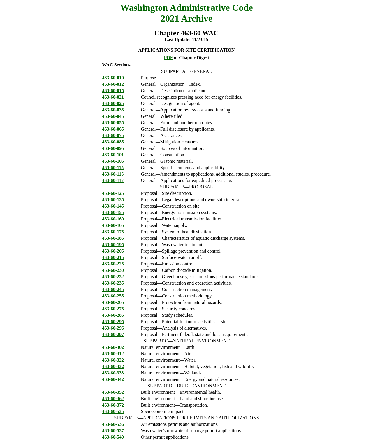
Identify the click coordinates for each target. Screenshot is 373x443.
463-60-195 (113, 244)
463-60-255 (113, 295)
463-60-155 (113, 212)
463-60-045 (113, 116)
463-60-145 (113, 206)
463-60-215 (113, 257)
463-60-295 (113, 321)
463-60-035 (113, 109)
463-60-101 (113, 154)
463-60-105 (113, 161)
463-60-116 (113, 173)
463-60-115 (113, 167)
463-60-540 (113, 437)
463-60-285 (113, 315)
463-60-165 (113, 225)
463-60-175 (113, 231)
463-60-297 (113, 334)
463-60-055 (113, 122)
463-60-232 (113, 276)
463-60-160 (113, 218)
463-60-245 (113, 289)
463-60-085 (113, 141)
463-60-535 (113, 411)
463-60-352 (113, 392)
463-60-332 (113, 366)
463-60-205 (113, 250)
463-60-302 (113, 347)
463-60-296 (113, 327)
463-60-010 (113, 77)
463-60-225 (113, 263)
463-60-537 (113, 430)
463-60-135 (113, 199)
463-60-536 (113, 424)
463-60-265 (113, 302)
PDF (168, 57)
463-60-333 (113, 372)
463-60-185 (113, 238)
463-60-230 (113, 270)
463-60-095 (113, 148)
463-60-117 (113, 180)
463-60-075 (113, 135)
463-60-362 (113, 398)
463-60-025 (113, 103)
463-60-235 (113, 283)
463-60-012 (113, 84)
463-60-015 (113, 90)
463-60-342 (113, 379)
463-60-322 (113, 360)
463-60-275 (113, 308)
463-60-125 (113, 193)
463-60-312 (113, 353)
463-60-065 (113, 129)
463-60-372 (113, 404)
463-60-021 (113, 96)
